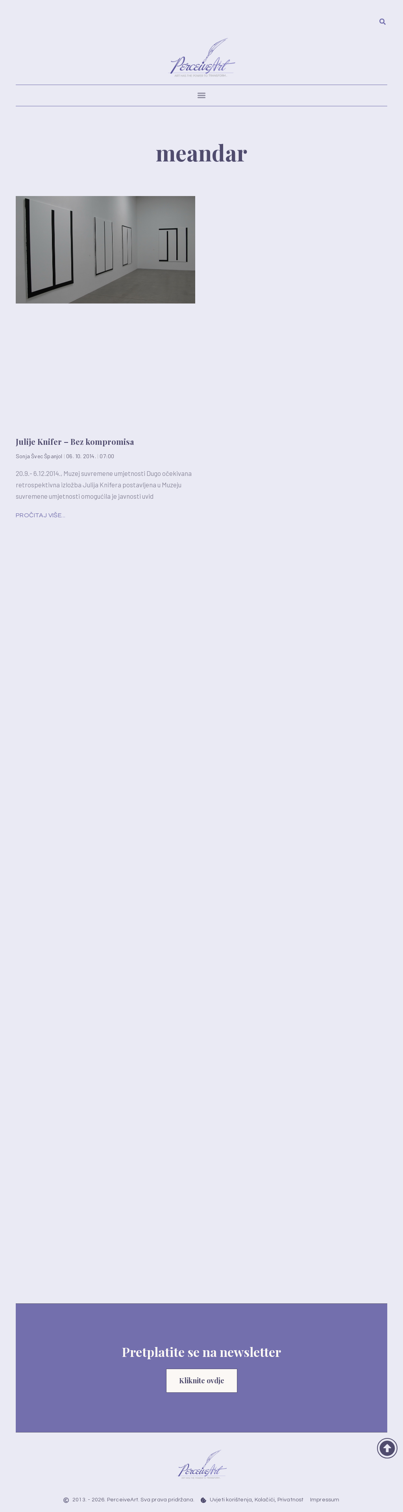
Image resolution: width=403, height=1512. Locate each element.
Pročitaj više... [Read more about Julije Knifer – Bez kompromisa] (40, 515)
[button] (201, 95)
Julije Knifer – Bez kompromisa (75, 441)
